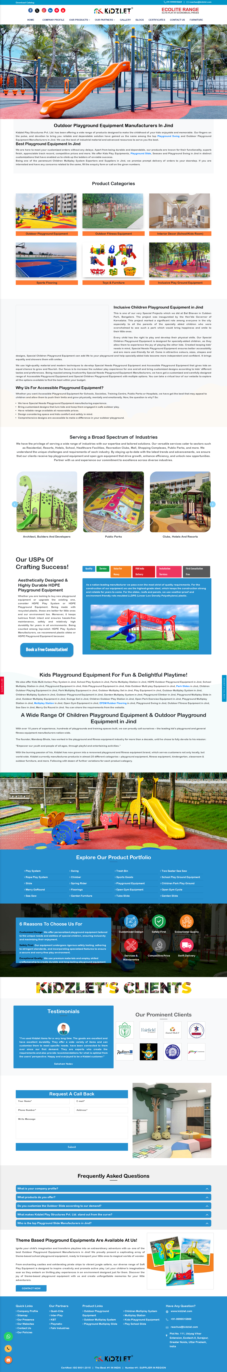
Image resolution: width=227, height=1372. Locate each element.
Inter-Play (56, 1315)
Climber (75, 877)
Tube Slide (122, 895)
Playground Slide (141, 153)
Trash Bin (121, 870)
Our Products (79, 20)
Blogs (140, 20)
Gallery (125, 20)
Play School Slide (134, 1323)
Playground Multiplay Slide (99, 1323)
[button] (17, 71)
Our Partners (105, 20)
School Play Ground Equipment (180, 877)
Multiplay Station (44, 703)
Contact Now (31, 1288)
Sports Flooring (47, 282)
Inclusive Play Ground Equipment (180, 282)
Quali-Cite (56, 1311)
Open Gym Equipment (129, 889)
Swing (74, 870)
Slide (28, 883)
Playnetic (55, 1323)
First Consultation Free (194, 571)
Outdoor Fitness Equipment (113, 233)
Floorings (76, 889)
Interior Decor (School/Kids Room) (180, 233)
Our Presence (25, 1319)
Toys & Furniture (114, 282)
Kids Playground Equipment (141, 1319)
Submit (71, 1147)
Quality (89, 568)
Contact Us (177, 20)
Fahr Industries (59, 1328)
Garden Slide (169, 895)
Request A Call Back (224, 688)
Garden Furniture (80, 895)
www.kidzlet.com (181, 1311)
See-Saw (30, 895)
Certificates (157, 20)
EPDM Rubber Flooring (113, 703)
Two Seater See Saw (173, 870)
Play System (32, 870)
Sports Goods (124, 877)
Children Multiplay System (140, 1311)
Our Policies (24, 1332)
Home (31, 21)
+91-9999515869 (173, 2)
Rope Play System (36, 877)
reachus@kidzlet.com (200, 2)
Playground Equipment (130, 883)
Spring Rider (78, 883)
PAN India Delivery (140, 571)
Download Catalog (25, 2)
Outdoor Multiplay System (99, 1319)
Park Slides (183, 686)
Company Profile (53, 20)
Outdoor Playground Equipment (47, 233)
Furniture (196, 20)
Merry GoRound (34, 889)
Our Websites (25, 1323)
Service (102, 568)
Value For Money (118, 571)
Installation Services (164, 571)
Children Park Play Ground (177, 883)
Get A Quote (2, 685)
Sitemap (22, 1315)
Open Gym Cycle (171, 889)
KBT (52, 1319)
